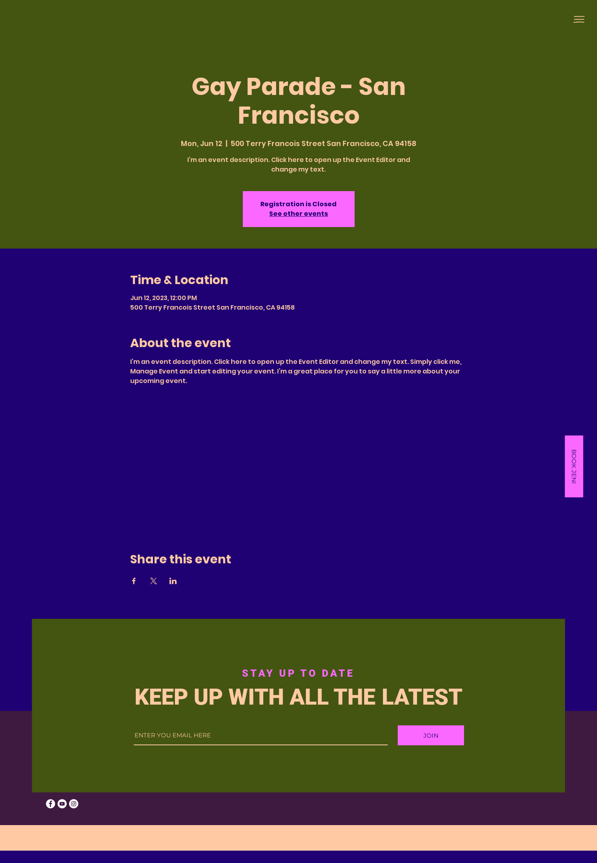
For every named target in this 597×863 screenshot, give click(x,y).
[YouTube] (62, 803)
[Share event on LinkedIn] (173, 581)
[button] (579, 19)
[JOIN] (431, 735)
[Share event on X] (153, 581)
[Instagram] (73, 803)
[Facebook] (50, 803)
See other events (298, 213)
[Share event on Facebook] (134, 581)
